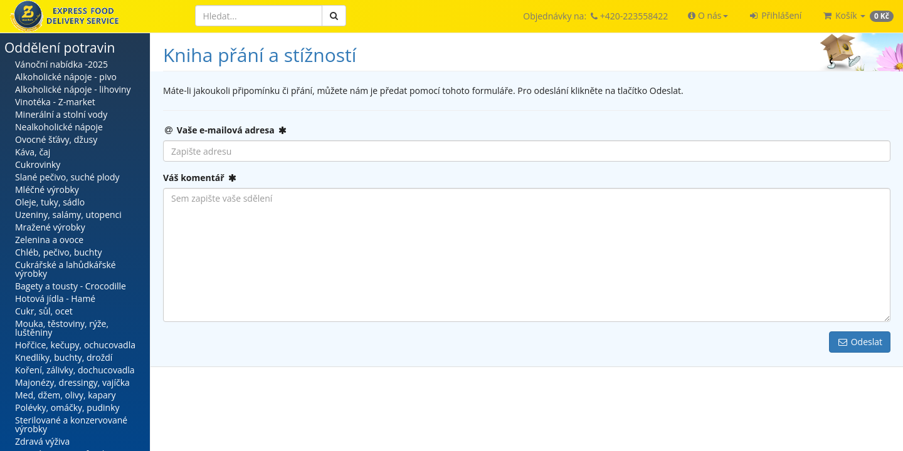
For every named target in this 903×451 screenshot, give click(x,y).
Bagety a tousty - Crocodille (70, 286)
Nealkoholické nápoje (59, 127)
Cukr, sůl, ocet (44, 311)
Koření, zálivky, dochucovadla (75, 370)
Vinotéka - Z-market (55, 102)
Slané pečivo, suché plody (67, 177)
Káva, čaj (32, 152)
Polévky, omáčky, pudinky (67, 407)
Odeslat (859, 342)
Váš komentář (200, 177)
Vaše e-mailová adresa (225, 129)
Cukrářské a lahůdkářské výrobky (65, 269)
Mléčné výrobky (47, 189)
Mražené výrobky (50, 227)
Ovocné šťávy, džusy (56, 139)
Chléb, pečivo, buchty (58, 252)
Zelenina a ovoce (49, 240)
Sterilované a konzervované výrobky (71, 424)
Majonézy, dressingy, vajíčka (72, 382)
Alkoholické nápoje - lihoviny (73, 89)
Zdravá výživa (42, 441)
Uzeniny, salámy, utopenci (68, 214)
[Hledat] (258, 15)
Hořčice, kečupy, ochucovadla (75, 345)
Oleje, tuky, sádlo (50, 202)
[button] (708, 15)
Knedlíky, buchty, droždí (63, 357)
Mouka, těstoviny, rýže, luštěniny (61, 328)
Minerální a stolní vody (61, 114)
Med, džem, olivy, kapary (65, 395)
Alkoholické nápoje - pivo (66, 77)
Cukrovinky (37, 164)
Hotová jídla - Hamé (55, 298)
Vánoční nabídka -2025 (61, 64)
